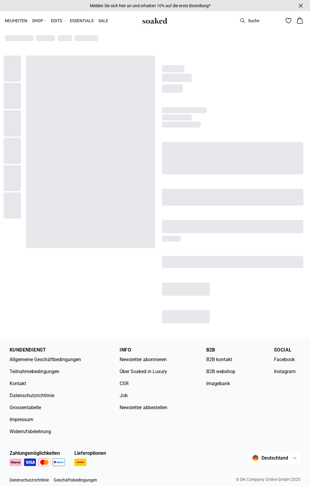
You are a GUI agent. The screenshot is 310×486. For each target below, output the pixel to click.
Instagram (285, 371)
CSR (124, 383)
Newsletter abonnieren (143, 359)
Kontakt (18, 383)
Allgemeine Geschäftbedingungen (45, 359)
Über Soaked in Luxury (143, 371)
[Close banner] (300, 5)
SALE (103, 20)
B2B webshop (220, 371)
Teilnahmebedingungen (34, 371)
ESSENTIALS (82, 20)
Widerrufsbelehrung (30, 431)
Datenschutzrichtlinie (32, 395)
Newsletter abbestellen (143, 407)
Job (124, 395)
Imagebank (218, 383)
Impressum (21, 419)
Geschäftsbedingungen (75, 480)
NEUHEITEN (16, 20)
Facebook (284, 359)
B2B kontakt (219, 359)
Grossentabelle (25, 407)
